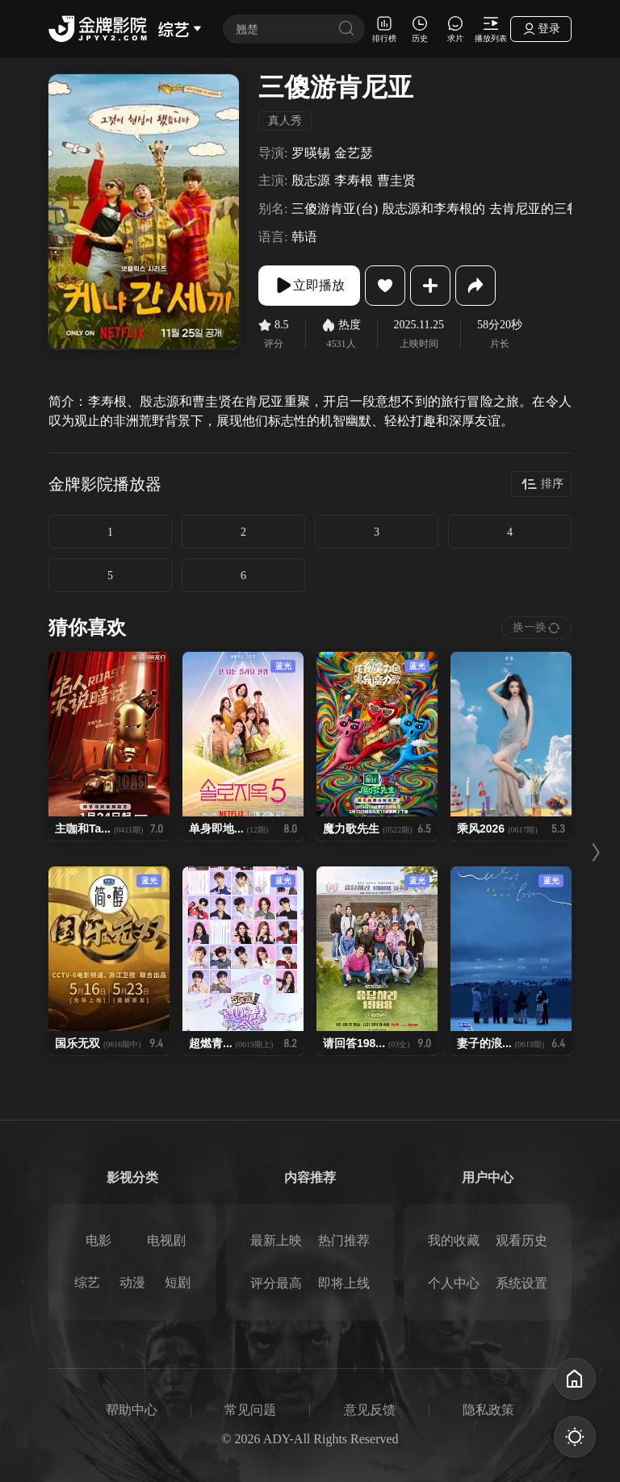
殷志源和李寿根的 (433, 208)
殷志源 (310, 180)
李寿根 (353, 180)
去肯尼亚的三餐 (534, 208)
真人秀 (285, 121)
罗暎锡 (310, 153)
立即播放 (309, 285)
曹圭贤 (396, 180)
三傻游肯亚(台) (334, 208)
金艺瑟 (353, 153)
